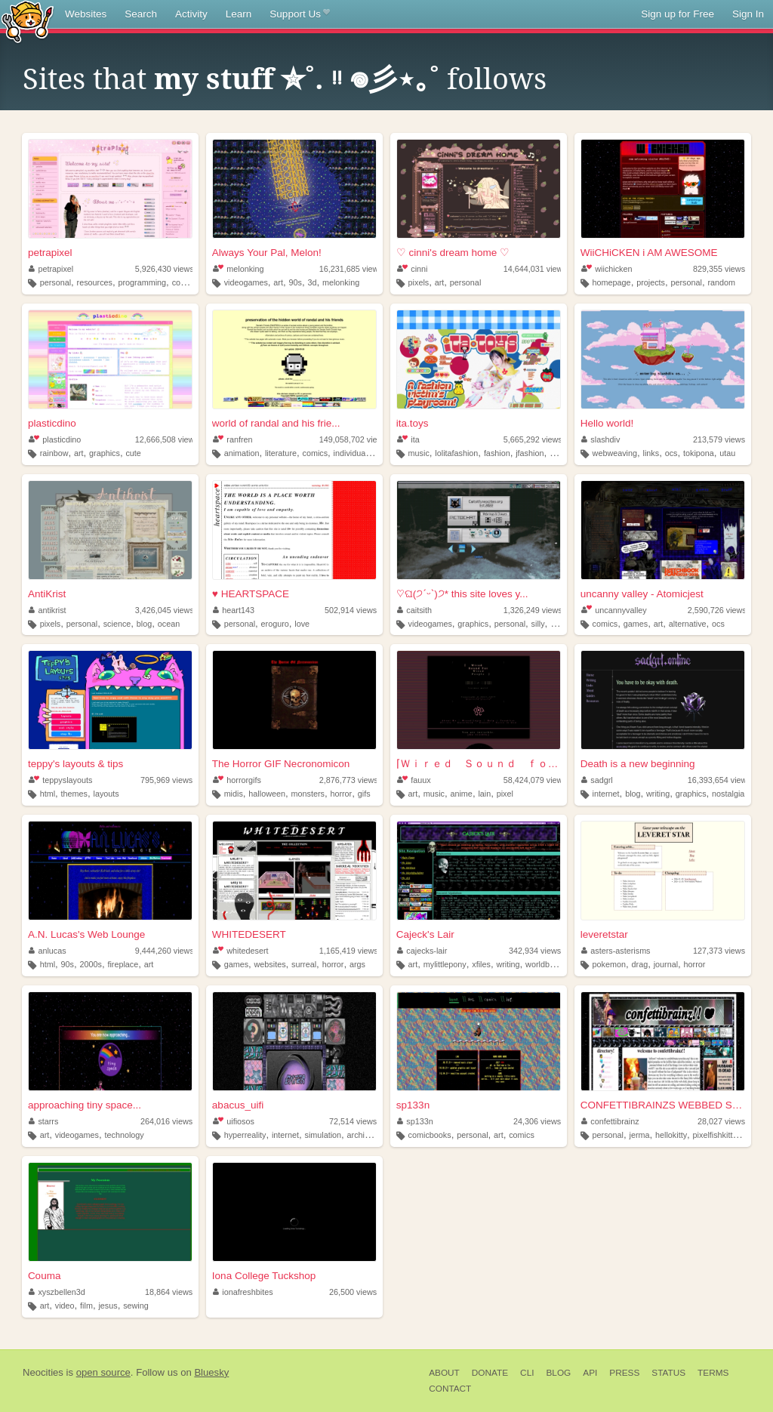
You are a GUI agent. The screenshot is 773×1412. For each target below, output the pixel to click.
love (302, 623)
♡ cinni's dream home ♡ (453, 252)
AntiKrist (47, 594)
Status (668, 1372)
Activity (191, 14)
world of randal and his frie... (276, 423)
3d (311, 282)
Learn (239, 14)
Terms (713, 1372)
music (419, 453)
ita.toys (412, 423)
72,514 (353, 1121)
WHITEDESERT (249, 934)
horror (341, 793)
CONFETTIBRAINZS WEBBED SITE (663, 1105)
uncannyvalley (614, 610)
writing (658, 793)
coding (184, 282)
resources (94, 282)
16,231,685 (351, 268)
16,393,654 (719, 780)
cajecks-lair (422, 950)
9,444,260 (164, 950)
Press (624, 1372)
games (636, 623)
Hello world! (607, 423)
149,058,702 (353, 439)
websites (270, 964)
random (721, 282)
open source (103, 1372)
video (65, 1305)
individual (351, 453)
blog (144, 623)
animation (242, 453)
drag (640, 964)
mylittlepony (445, 964)
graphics (104, 453)
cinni (412, 268)
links (651, 453)
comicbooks (429, 1134)
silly (538, 623)
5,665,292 (533, 439)
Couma (44, 1275)
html (47, 793)
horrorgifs (237, 780)
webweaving (615, 453)
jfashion (530, 453)
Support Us (299, 14)
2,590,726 (717, 610)
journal (666, 964)
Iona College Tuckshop (264, 1275)
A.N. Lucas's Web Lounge (86, 934)
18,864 (168, 1291)
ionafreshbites (243, 1291)
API (590, 1372)
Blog (558, 1372)
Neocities (43, 1372)
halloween (266, 793)
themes (74, 793)
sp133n (413, 1105)
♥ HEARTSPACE (250, 594)
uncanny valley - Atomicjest (642, 594)
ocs (671, 453)
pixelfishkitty (715, 1134)
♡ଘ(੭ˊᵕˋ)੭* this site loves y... (462, 594)
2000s (91, 964)
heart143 (233, 610)
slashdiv (601, 439)
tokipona (698, 453)
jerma (640, 1134)
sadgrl (597, 780)
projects (650, 282)
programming (143, 282)
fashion (497, 453)
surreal (303, 964)
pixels (419, 282)
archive (360, 1134)
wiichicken (607, 268)
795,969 (166, 780)
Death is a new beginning (638, 763)
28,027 (721, 1121)
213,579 (719, 439)
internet (606, 793)
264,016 (166, 1121)
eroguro (275, 623)
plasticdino (52, 423)
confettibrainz (610, 1121)
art (278, 282)
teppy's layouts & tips (75, 763)
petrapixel (50, 252)
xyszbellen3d (57, 1291)
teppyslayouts (60, 780)
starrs (44, 1121)
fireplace (122, 964)
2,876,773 (348, 780)
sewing (136, 1305)
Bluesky (211, 1372)
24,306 (537, 1121)
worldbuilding (549, 964)
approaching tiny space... (84, 1105)
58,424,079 (535, 780)
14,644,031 (535, 268)
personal (55, 282)
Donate (490, 1372)
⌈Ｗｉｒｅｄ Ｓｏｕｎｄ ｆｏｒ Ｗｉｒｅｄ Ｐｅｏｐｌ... (478, 763)
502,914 (351, 610)
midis (233, 793)
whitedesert (241, 950)
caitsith (414, 610)
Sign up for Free (677, 14)
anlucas (47, 950)
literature (281, 453)
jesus (107, 1305)
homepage (612, 282)
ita (408, 439)
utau (727, 453)
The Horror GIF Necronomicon (281, 763)
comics (315, 453)
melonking (238, 268)
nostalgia (728, 793)
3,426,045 (164, 610)
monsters (307, 793)
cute (132, 453)
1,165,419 (348, 950)
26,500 (353, 1291)
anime (461, 793)
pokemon (609, 964)
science (117, 623)
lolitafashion (456, 453)
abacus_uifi (237, 1105)
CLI (527, 1372)
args (357, 964)
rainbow (54, 453)
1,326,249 (533, 610)
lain (484, 793)
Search (141, 14)
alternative (688, 623)
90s (294, 282)
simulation (322, 1134)
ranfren (233, 439)
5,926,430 (164, 268)
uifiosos (233, 1121)
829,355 (719, 268)
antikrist (47, 610)
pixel (505, 793)
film (86, 1305)
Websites (85, 14)
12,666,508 (167, 439)
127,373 (719, 950)
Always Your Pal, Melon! (267, 252)
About (444, 1372)
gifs (364, 793)
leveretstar (604, 934)
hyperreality (245, 1134)
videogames (246, 282)
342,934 (535, 950)
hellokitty (671, 1134)
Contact (450, 1388)
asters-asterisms (616, 950)
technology (124, 1134)
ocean (169, 623)
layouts (106, 793)
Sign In (748, 14)
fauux (414, 780)
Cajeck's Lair (425, 934)
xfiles (481, 964)
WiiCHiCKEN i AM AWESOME (649, 252)
